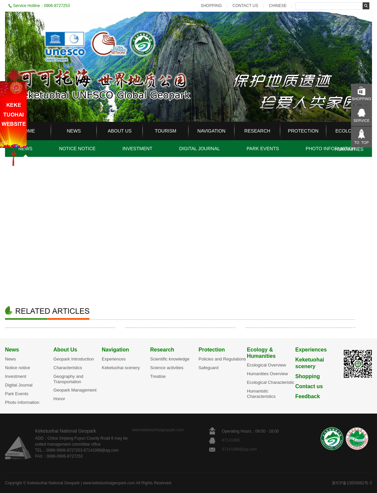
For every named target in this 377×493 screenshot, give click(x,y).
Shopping (307, 376)
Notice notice (17, 367)
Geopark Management (74, 390)
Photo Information (22, 402)
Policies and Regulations (222, 358)
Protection (212, 349)
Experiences (114, 358)
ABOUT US (119, 131)
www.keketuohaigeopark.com (158, 430)
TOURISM (165, 131)
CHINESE (278, 5)
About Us (65, 349)
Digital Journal (18, 385)
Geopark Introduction (73, 358)
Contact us (309, 386)
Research (162, 349)
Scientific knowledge (170, 358)
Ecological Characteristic (270, 382)
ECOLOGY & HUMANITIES (349, 140)
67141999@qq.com (239, 449)
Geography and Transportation (68, 379)
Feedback (307, 396)
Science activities (166, 367)
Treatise (157, 376)
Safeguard (209, 367)
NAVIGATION (212, 131)
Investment (15, 376)
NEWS (74, 131)
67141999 (231, 440)
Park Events (16, 393)
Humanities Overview (267, 373)
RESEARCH (257, 131)
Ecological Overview (266, 364)
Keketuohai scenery (121, 367)
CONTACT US (245, 5)
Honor (59, 398)
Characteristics (67, 367)
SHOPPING (211, 5)
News (12, 349)
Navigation (115, 349)
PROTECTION (303, 131)
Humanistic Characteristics (261, 394)
